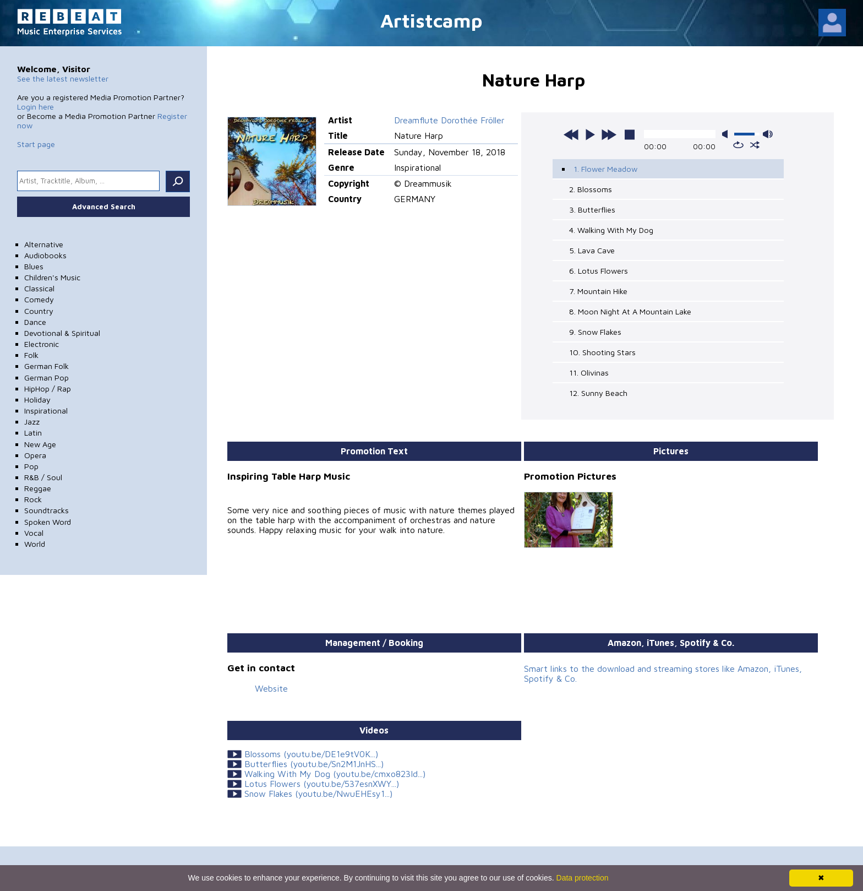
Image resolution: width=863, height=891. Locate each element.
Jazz (32, 421)
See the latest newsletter (62, 78)
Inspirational (46, 410)
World (34, 543)
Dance (35, 322)
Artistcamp (431, 20)
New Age (40, 444)
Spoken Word (47, 521)
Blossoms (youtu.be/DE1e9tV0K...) (311, 754)
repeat (738, 145)
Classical (39, 288)
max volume (768, 134)
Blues (33, 266)
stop (629, 134)
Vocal (33, 532)
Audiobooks (45, 255)
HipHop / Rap (47, 388)
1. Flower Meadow (605, 168)
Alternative (43, 244)
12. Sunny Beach (598, 393)
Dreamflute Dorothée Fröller (449, 120)
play (590, 134)
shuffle (755, 145)
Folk (31, 355)
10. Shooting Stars (602, 352)
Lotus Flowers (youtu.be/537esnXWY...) (321, 784)
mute (727, 134)
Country (38, 311)
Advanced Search (103, 206)
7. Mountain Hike (598, 291)
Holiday (37, 399)
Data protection (582, 877)
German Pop (46, 377)
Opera (35, 455)
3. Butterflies (592, 209)
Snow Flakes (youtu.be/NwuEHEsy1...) (318, 793)
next (608, 134)
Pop (31, 466)
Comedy (39, 299)
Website (271, 688)
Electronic (41, 344)
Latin (33, 432)
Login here (35, 106)
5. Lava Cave (592, 250)
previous (571, 134)
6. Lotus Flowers (598, 270)
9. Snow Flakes (595, 331)
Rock (33, 499)
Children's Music (52, 277)
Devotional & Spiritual (62, 333)
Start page (36, 144)
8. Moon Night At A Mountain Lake (630, 311)
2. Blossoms (590, 189)
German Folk (46, 366)
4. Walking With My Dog (611, 230)
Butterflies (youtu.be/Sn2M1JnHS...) (314, 764)
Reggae (37, 488)
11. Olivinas (589, 372)
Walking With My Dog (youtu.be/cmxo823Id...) (334, 774)
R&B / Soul (43, 477)
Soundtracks (46, 510)
